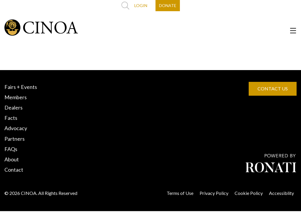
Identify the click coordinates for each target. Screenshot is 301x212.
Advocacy (15, 128)
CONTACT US (272, 88)
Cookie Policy (249, 193)
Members (15, 97)
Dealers (13, 107)
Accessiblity (281, 193)
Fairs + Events (20, 87)
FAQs (10, 149)
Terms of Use (180, 193)
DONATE (167, 5)
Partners (14, 138)
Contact (13, 169)
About (11, 159)
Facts (10, 118)
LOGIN (140, 5)
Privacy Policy (214, 193)
